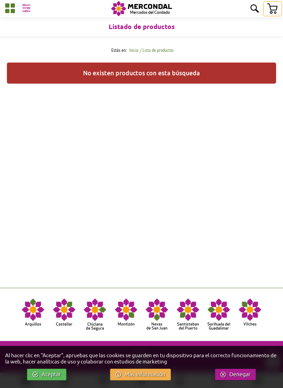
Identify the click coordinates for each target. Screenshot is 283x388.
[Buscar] (254, 9)
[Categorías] (10, 9)
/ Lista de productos (157, 50)
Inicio (133, 50)
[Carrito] (272, 9)
